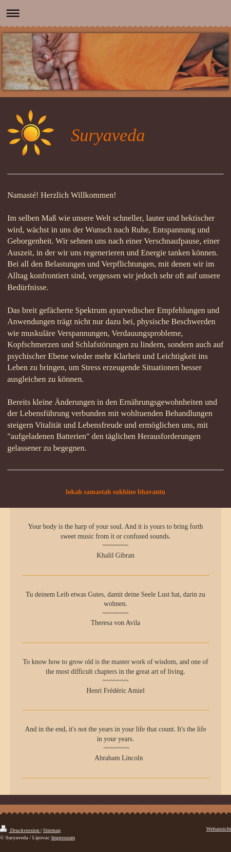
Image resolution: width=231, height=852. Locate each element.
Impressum (63, 837)
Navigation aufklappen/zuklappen (115, 12)
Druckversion (20, 830)
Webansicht (218, 828)
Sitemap (51, 830)
